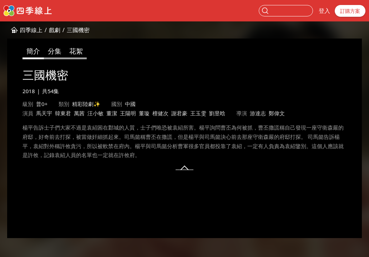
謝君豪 (179, 113)
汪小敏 (95, 113)
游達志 (258, 113)
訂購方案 (350, 10)
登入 (324, 11)
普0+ (41, 103)
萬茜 (79, 113)
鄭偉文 (277, 113)
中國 (130, 103)
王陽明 (128, 113)
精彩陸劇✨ (86, 103)
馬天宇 (44, 113)
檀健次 (160, 113)
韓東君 (63, 113)
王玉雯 (198, 113)
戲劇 (54, 30)
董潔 (111, 113)
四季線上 (31, 30)
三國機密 (78, 30)
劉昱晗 (217, 113)
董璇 (144, 113)
